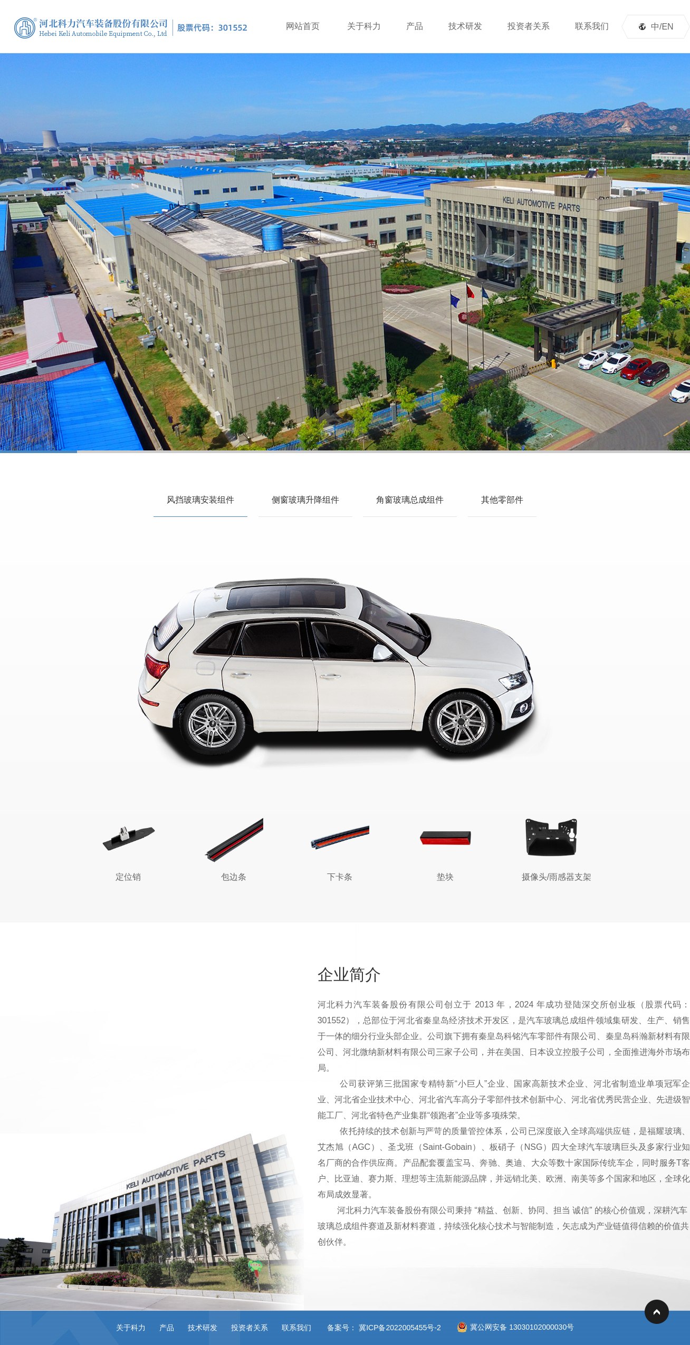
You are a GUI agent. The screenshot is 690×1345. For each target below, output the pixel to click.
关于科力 (364, 26)
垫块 (445, 847)
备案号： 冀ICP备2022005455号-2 (384, 1327)
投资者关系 (528, 26)
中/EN (662, 26)
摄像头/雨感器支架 (556, 847)
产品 (414, 26)
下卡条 (339, 847)
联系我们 (592, 26)
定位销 (128, 847)
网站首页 (303, 26)
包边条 (233, 847)
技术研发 (465, 26)
